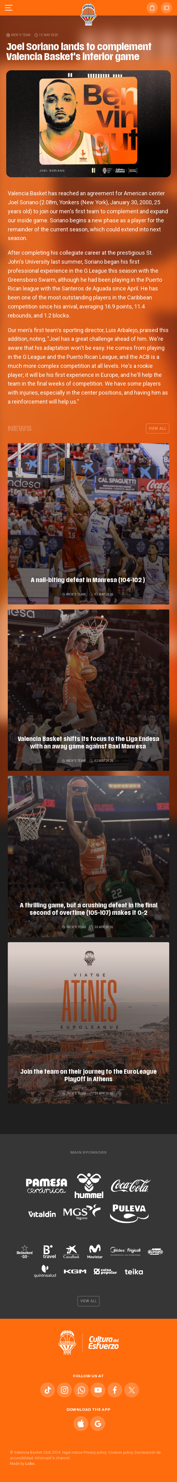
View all (157, 428)
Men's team (18, 35)
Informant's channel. (53, 1458)
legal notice (72, 1452)
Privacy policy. (95, 1452)
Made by (23, 1463)
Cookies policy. (121, 1452)
